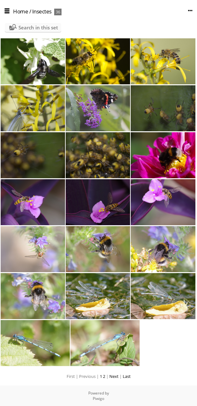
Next (114, 376)
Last (127, 376)
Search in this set (38, 27)
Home (20, 11)
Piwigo (98, 398)
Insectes (42, 11)
